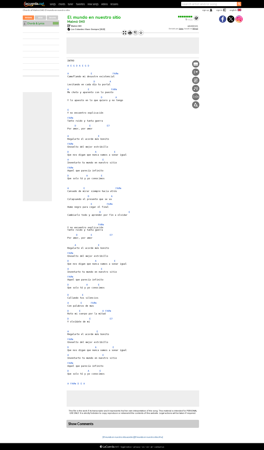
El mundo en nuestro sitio (94, 17)
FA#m (115, 73)
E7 (108, 125)
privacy (136, 447)
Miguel (195, 29)
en (147, 447)
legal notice (126, 447)
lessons (114, 4)
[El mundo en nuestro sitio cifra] (148, 437)
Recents (52, 17)
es (143, 447)
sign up (205, 10)
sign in (219, 10)
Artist (40, 17)
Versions (28, 17)
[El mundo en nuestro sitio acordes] (118, 437)
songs (53, 4)
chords (61, 4)
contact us (159, 447)
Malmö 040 (76, 21)
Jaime (181, 29)
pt (152, 447)
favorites (80, 4)
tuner (70, 4)
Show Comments (80, 424)
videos (104, 4)
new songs (93, 4)
